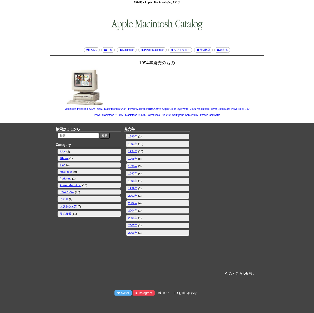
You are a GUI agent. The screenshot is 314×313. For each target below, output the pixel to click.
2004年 (132, 210)
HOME (91, 49)
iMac (63, 151)
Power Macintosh (152, 49)
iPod (62, 165)
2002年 (132, 203)
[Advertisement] (225, 196)
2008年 (132, 232)
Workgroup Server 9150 (185, 115)
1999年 (132, 188)
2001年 (132, 195)
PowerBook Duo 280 (159, 115)
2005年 (132, 218)
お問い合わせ (186, 293)
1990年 (132, 136)
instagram (143, 293)
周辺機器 (203, 49)
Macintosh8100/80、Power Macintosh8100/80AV (132, 108)
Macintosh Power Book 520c (213, 108)
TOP (163, 293)
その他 (64, 199)
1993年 (132, 144)
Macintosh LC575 (135, 115)
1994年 (132, 151)
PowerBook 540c (210, 115)
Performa (65, 178)
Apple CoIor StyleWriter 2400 (179, 108)
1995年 (132, 158)
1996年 (132, 166)
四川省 (222, 49)
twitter (123, 293)
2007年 (132, 225)
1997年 (132, 173)
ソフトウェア (180, 49)
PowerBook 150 (240, 108)
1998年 (132, 181)
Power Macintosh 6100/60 (109, 115)
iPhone (64, 158)
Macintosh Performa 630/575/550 (84, 108)
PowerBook (67, 192)
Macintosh (126, 49)
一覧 (108, 49)
